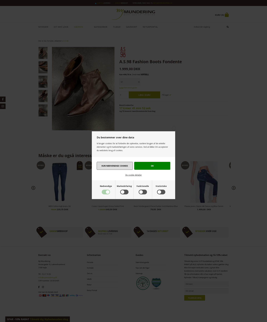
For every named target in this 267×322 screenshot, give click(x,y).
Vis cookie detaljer (133, 175)
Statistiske (161, 186)
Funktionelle (143, 186)
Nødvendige (106, 186)
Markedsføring (124, 186)
